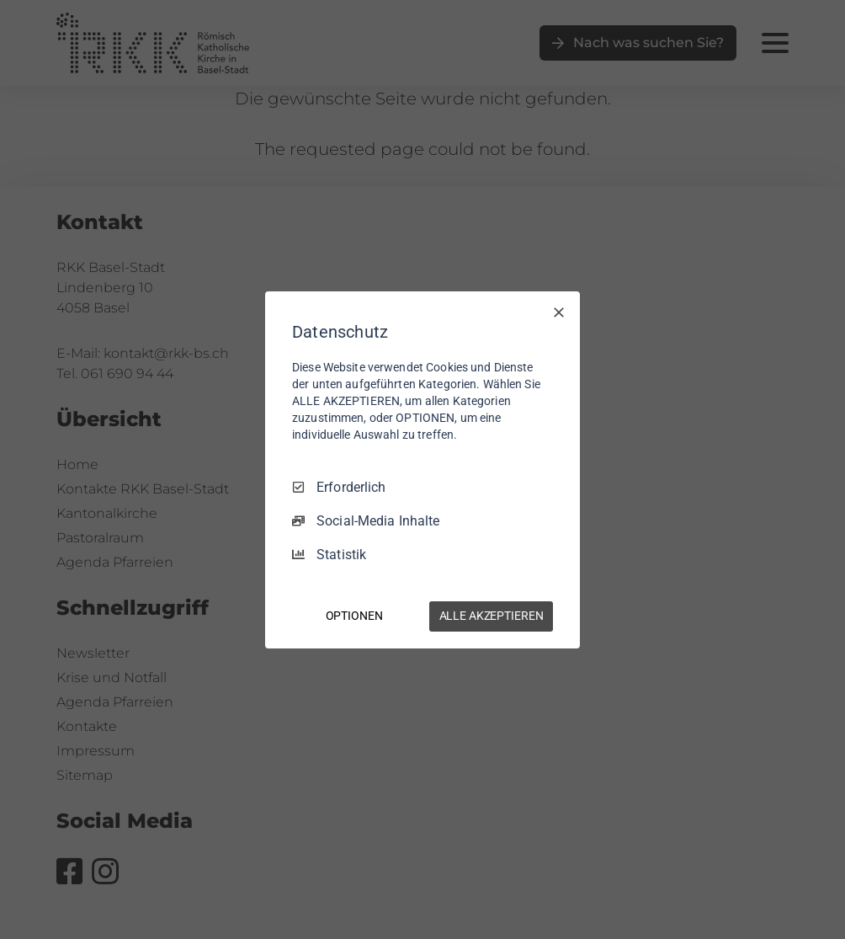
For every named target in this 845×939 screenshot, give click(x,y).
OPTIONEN (354, 615)
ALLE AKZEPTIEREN (491, 615)
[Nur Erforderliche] (559, 312)
